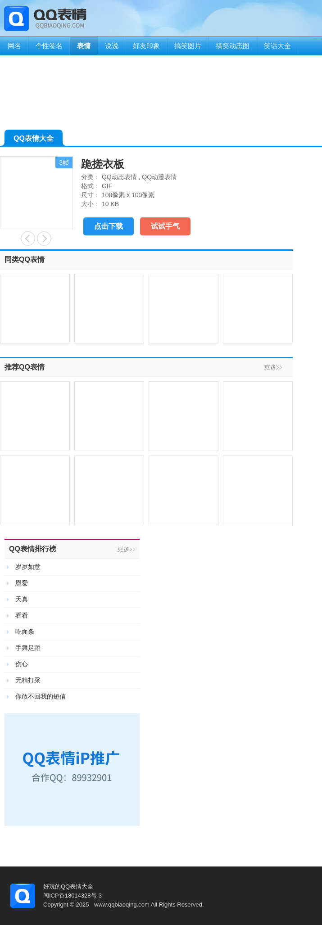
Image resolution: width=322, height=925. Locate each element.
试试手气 (165, 226)
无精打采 (28, 680)
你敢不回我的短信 (40, 696)
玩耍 (28, 238)
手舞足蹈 (28, 647)
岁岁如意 (28, 566)
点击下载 (108, 226)
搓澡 (44, 238)
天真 (21, 599)
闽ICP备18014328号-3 (72, 895)
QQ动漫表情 (159, 176)
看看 (21, 615)
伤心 (21, 664)
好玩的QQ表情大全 (68, 886)
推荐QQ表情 (25, 367)
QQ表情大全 (34, 140)
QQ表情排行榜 (32, 549)
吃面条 (24, 631)
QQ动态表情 (119, 176)
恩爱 (21, 583)
